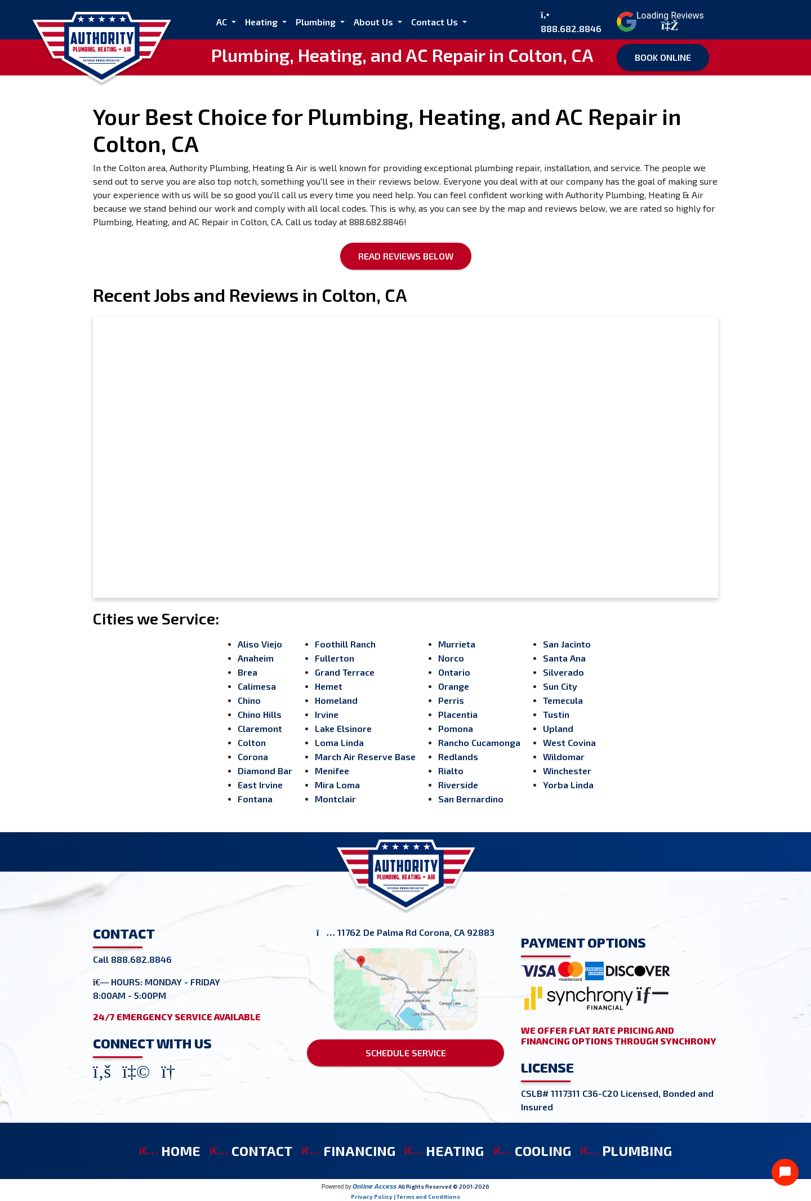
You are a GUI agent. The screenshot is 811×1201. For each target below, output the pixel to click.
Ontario (454, 672)
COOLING (532, 1150)
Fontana (255, 798)
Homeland (336, 700)
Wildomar (564, 756)
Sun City (560, 686)
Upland (558, 728)
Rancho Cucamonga (479, 742)
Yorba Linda (568, 784)
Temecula (563, 700)
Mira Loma (337, 784)
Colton (252, 742)
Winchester (567, 770)
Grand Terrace (345, 672)
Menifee (332, 770)
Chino (249, 700)
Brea (247, 672)
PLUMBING (626, 1150)
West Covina (569, 742)
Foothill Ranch (345, 644)
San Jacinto (567, 644)
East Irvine (260, 784)
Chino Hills (260, 714)
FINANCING (348, 1150)
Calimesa (257, 686)
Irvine (326, 714)
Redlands (458, 756)
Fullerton (334, 658)
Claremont (260, 728)
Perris (451, 700)
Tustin (556, 714)
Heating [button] (262, 21)
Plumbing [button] (317, 21)
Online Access (374, 1186)
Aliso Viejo (260, 644)
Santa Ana (564, 658)
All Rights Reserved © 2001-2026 (443, 1186)
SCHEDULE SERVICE (406, 1052)
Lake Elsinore (343, 728)
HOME (169, 1150)
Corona (253, 756)
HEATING (444, 1150)
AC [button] (222, 21)
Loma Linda (339, 742)
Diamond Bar (265, 770)
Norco (451, 658)
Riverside (458, 784)
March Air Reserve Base (365, 756)
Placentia (458, 714)
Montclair (335, 798)
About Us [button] (374, 21)
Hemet (328, 686)
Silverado (563, 672)
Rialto (451, 770)
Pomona (455, 728)
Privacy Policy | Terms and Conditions (405, 1196)
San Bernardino (470, 798)
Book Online (663, 57)
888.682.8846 (571, 28)
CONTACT (251, 1150)
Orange (453, 686)
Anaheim (256, 658)
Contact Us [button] (435, 21)
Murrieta (456, 644)
